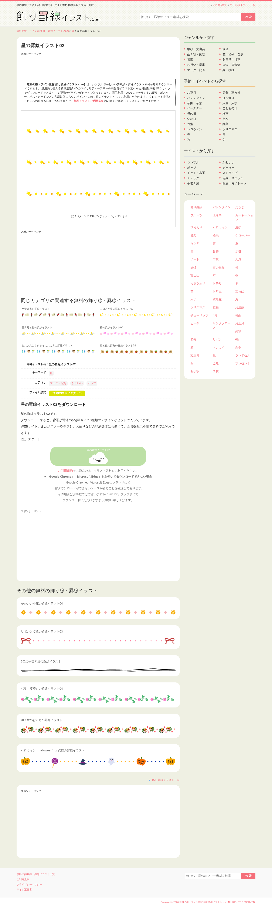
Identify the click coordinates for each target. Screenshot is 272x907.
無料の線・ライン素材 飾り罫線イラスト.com (43, 31)
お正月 (191, 92)
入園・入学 (229, 103)
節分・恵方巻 (231, 92)
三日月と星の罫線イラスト (37, 327)
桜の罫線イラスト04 (111, 327)
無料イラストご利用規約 (89, 101)
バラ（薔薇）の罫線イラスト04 (42, 688)
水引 (238, 251)
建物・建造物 (231, 64)
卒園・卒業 (194, 103)
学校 (216, 371)
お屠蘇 (239, 307)
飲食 (225, 49)
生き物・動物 (196, 54)
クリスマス (229, 129)
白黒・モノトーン (234, 183)
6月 (237, 339)
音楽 (190, 59)
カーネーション (244, 217)
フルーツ (196, 215)
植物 (216, 307)
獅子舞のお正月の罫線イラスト (41, 720)
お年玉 (217, 291)
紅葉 (225, 124)
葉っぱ (239, 291)
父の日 (191, 119)
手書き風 (193, 183)
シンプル (193, 162)
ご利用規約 (219, 4)
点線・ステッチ (232, 178)
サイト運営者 (24, 889)
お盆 (190, 124)
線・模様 (228, 70)
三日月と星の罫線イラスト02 (116, 308)
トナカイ (219, 347)
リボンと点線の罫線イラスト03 (42, 631)
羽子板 (194, 371)
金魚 (216, 363)
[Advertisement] (98, 66)
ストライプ (229, 172)
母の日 (191, 113)
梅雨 (225, 113)
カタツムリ (197, 283)
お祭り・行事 (231, 59)
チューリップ (199, 315)
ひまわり (196, 227)
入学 (193, 299)
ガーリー (228, 167)
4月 (215, 315)
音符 (216, 251)
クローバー (242, 235)
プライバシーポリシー (29, 884)
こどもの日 (229, 108)
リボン (217, 339)
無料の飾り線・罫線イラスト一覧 (36, 874)
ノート (194, 259)
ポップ (92, 383)
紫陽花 (217, 299)
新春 (238, 347)
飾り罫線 (196, 207)
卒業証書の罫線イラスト (36, 308)
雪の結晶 (219, 267)
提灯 (193, 267)
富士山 (194, 275)
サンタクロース (222, 325)
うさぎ (194, 243)
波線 (238, 227)
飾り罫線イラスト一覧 (242, 4)
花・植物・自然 (232, 54)
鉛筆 (238, 331)
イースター (194, 108)
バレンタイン (196, 98)
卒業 (216, 259)
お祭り (217, 283)
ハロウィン (194, 129)
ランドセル (242, 355)
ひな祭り (228, 98)
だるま (239, 207)
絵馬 (216, 235)
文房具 (194, 355)
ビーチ (194, 323)
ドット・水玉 (196, 172)
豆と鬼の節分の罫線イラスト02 (118, 345)
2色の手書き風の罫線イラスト (41, 661)
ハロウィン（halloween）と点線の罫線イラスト (53, 750)
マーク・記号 (58, 383)
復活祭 (217, 215)
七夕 (225, 119)
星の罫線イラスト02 (98, 450)
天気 (238, 259)
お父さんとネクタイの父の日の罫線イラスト (47, 345)
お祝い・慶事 (196, 64)
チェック (193, 178)
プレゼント (242, 363)
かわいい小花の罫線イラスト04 (42, 603)
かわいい (77, 383)
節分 (193, 339)
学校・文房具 (196, 49)
